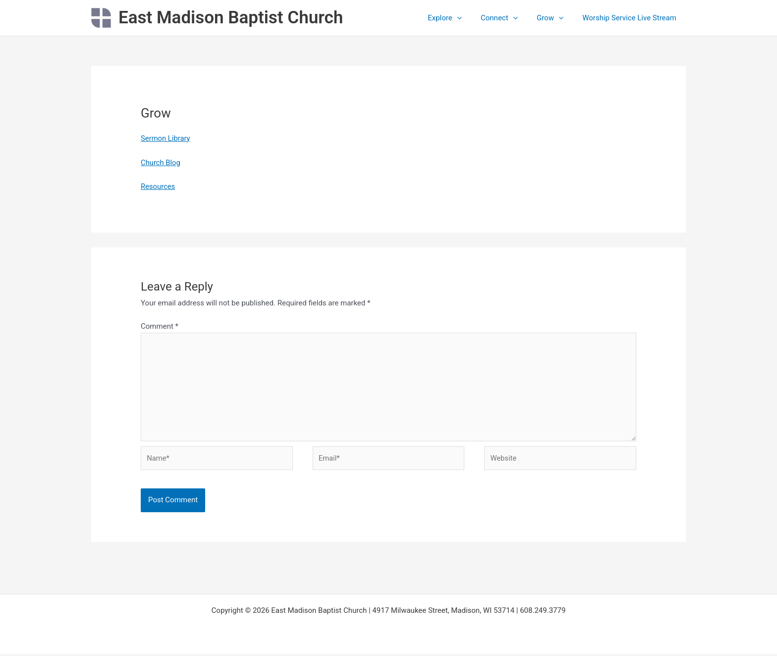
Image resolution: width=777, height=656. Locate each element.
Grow (556, 17)
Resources (158, 186)
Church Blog (161, 162)
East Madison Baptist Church (230, 17)
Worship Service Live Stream (631, 17)
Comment (159, 326)
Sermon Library (166, 138)
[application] (471, 17)
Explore (459, 17)
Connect (509, 17)
